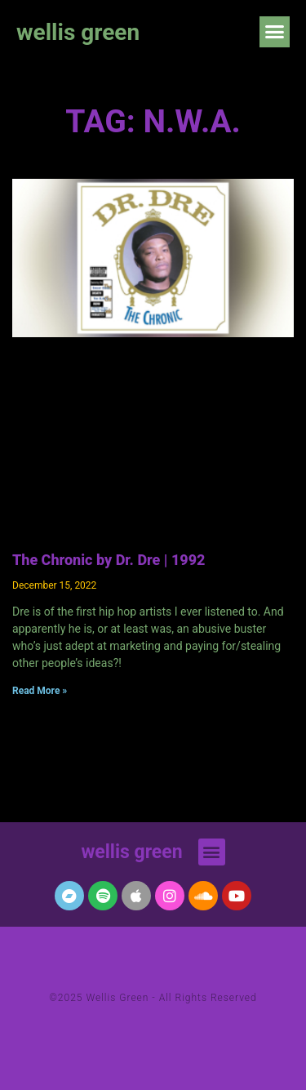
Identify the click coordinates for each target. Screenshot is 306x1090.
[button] (274, 31)
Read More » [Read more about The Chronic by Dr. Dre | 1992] (39, 690)
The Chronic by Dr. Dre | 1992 (108, 559)
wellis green (78, 32)
